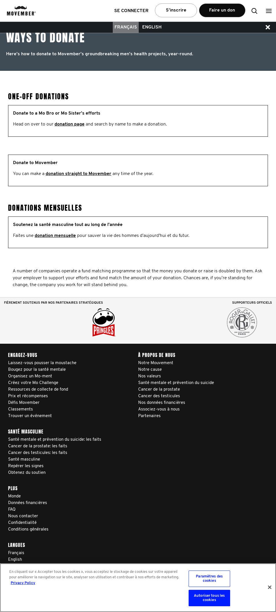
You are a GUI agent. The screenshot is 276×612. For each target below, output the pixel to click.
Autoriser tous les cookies (209, 598)
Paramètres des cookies (209, 579)
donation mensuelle (55, 235)
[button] (269, 11)
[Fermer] (269, 587)
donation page (70, 124)
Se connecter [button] (131, 11)
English (152, 27)
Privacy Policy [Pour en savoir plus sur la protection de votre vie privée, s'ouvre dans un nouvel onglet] (23, 583)
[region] (138, 587)
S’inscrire (176, 10)
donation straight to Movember (78, 174)
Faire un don (222, 10)
